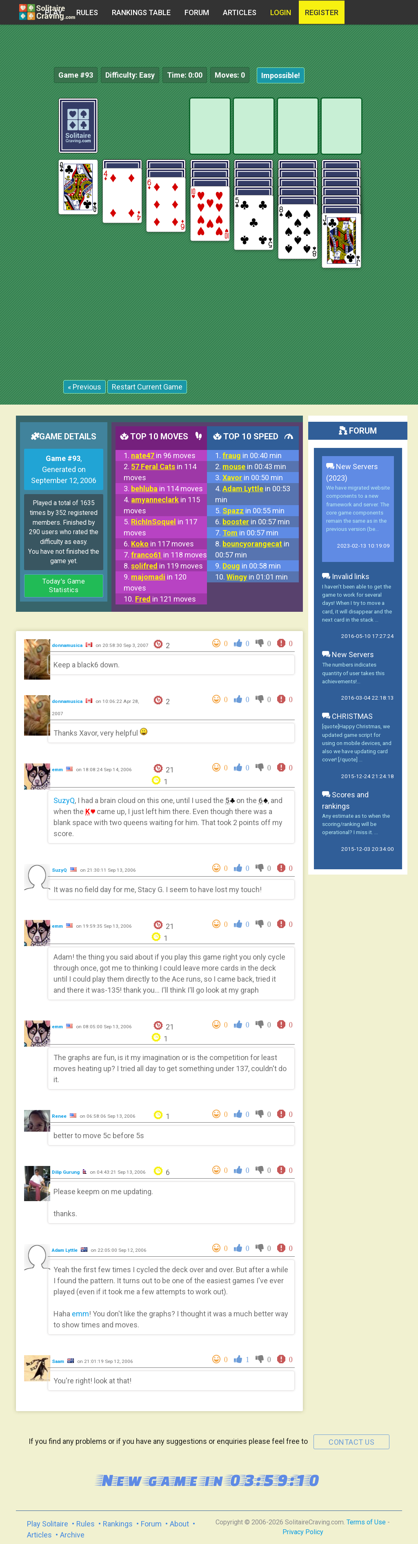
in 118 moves (169, 554)
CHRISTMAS (347, 716)
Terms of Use (366, 1522)
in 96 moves (163, 455)
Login (280, 12)
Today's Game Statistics (63, 585)
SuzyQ (64, 800)
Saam (58, 1361)
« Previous (84, 387)
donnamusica (68, 645)
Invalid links (345, 576)
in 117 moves (162, 543)
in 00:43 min (254, 466)
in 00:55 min (253, 510)
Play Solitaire (47, 1523)
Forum (197, 12)
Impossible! (280, 75)
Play (53, 12)
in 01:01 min (257, 577)
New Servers (348, 654)
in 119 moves (167, 566)
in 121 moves (165, 599)
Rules (87, 12)
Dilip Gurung (66, 1172)
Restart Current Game (147, 387)
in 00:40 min (252, 455)
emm (58, 769)
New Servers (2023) (352, 472)
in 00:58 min (251, 566)
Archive (72, 1535)
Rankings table (141, 12)
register (321, 12)
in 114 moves (167, 488)
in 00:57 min (256, 521)
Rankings (118, 1523)
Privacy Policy (302, 1532)
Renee (60, 1116)
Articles (239, 12)
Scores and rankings (345, 800)
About (179, 1523)
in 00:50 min (252, 477)
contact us (351, 1442)
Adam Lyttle (65, 1250)
